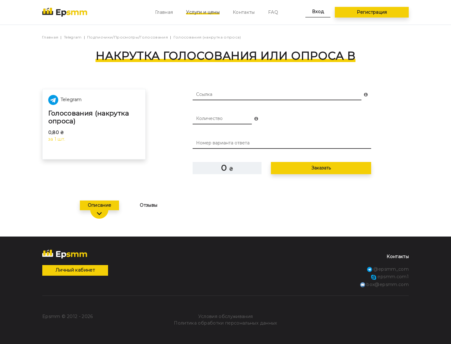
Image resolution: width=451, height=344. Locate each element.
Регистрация (372, 12)
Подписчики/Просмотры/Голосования (127, 37)
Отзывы (148, 205)
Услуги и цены (203, 12)
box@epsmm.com (384, 284)
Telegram (73, 37)
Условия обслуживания (225, 316)
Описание (99, 205)
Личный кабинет (75, 270)
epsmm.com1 (390, 276)
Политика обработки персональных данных (225, 323)
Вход (318, 11)
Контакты (244, 12)
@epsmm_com (388, 269)
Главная (164, 12)
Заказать (321, 168)
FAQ (273, 12)
